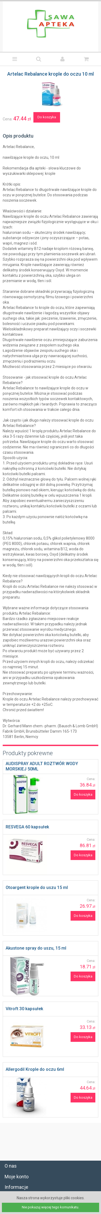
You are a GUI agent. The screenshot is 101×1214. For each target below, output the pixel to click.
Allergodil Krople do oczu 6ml (35, 1069)
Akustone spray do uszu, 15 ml (36, 948)
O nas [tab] (11, 1166)
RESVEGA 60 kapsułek (27, 826)
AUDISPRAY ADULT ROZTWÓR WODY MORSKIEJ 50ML (42, 766)
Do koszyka (46, 117)
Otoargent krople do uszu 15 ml (37, 887)
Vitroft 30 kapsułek (24, 1008)
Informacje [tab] (16, 1187)
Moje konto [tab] (17, 1176)
